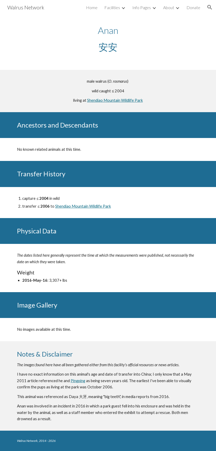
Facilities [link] (112, 7)
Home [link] (92, 7)
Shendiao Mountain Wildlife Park (115, 100)
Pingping (78, 380)
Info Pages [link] (141, 7)
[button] (209, 7)
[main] (108, 38)
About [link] (168, 7)
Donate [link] (193, 7)
